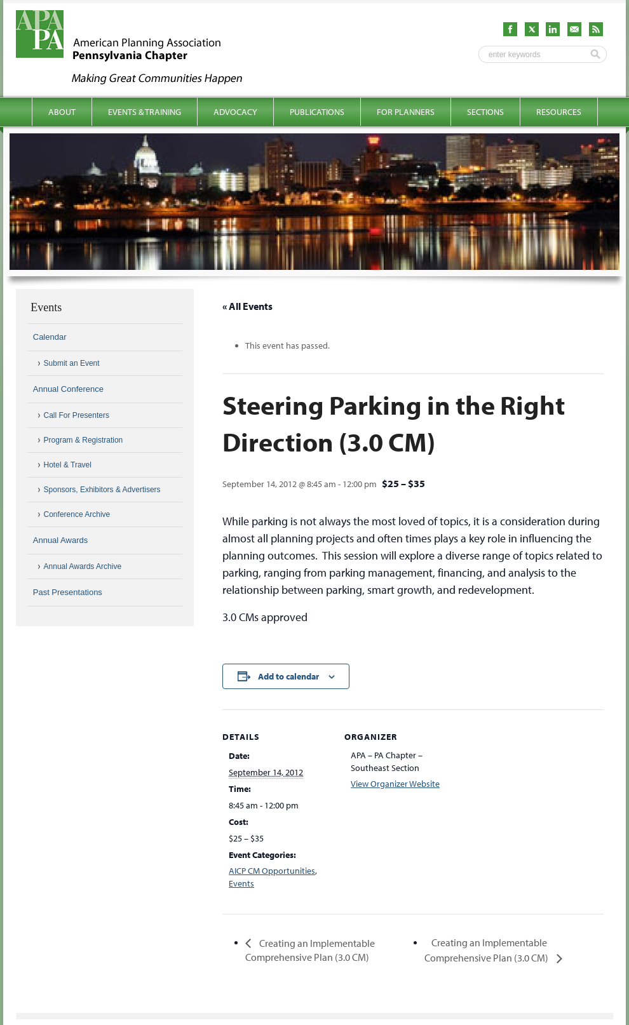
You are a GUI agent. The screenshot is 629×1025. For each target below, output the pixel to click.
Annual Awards (60, 540)
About (62, 111)
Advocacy (235, 111)
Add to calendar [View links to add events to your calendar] (288, 676)
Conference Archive (77, 514)
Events (241, 883)
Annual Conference (68, 389)
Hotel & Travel (67, 464)
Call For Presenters (76, 415)
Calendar (50, 337)
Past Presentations (67, 592)
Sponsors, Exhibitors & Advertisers (102, 489)
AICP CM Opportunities (272, 870)
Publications (317, 111)
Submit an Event (72, 363)
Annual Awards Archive (83, 566)
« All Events (247, 306)
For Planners (406, 111)
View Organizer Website (395, 783)
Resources (558, 111)
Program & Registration (83, 440)
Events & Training (144, 111)
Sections (485, 111)
